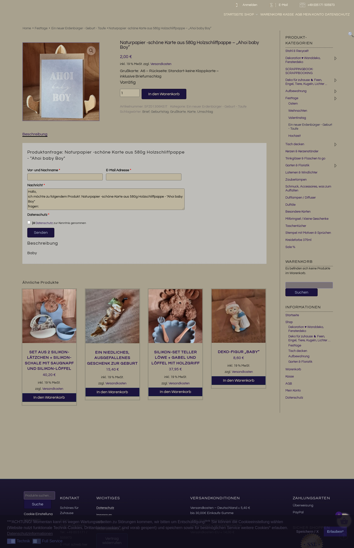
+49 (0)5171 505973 (317, 5)
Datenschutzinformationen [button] (30, 534)
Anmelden (245, 5)
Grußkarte (178, 111)
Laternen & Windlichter (301, 172)
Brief (145, 111)
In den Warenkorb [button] (49, 397)
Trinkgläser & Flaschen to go (305, 158)
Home (27, 28)
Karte (191, 111)
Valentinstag (297, 118)
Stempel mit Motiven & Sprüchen (308, 233)
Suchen (301, 292)
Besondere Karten (297, 211)
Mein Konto (313, 14)
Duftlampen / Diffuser (300, 197)
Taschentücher (295, 226)
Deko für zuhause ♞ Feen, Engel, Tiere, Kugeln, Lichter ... (306, 82)
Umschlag (205, 111)
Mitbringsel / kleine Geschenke (306, 218)
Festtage (41, 28)
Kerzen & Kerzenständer (301, 151)
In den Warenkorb (164, 94)
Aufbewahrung (296, 91)
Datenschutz (337, 14)
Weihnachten (297, 110)
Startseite (233, 14)
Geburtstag (160, 111)
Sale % (290, 247)
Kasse (288, 14)
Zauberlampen (296, 179)
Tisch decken (294, 144)
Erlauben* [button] (335, 531)
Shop (251, 14)
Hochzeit (294, 136)
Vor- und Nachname (43, 170)
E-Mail (278, 5)
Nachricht (36, 185)
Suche (37, 504)
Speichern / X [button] (307, 531)
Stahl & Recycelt (297, 51)
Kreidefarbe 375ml (298, 240)
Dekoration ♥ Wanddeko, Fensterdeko (303, 60)
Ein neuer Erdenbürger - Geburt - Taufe (78, 28)
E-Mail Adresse (118, 170)
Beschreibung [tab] (34, 134)
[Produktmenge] (130, 93)
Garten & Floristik (297, 165)
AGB (298, 14)
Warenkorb (271, 14)
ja (31, 223)
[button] (91, 50)
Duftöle (290, 204)
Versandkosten (160, 64)
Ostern (293, 103)
